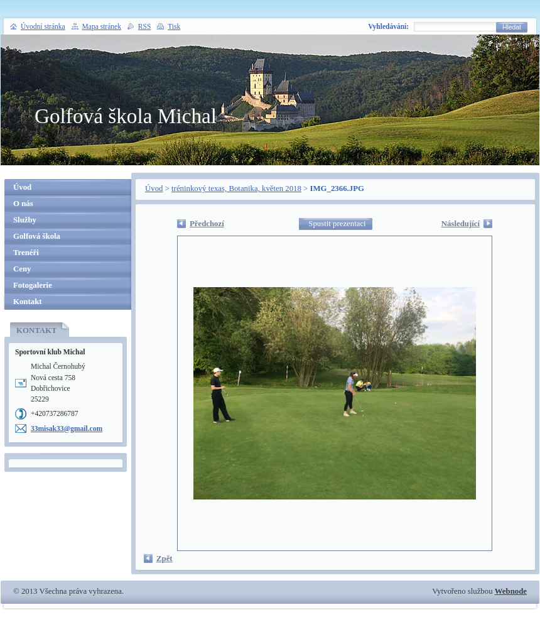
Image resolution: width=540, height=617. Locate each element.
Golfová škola (36, 236)
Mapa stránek (101, 26)
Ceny (22, 269)
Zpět (164, 558)
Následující (460, 223)
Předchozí (207, 223)
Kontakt (27, 301)
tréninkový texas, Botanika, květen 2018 (236, 188)
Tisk (174, 26)
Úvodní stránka (43, 26)
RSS (144, 26)
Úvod (154, 188)
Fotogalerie (32, 285)
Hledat (511, 27)
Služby (24, 220)
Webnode (511, 591)
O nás (23, 203)
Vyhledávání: (388, 26)
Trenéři (26, 252)
